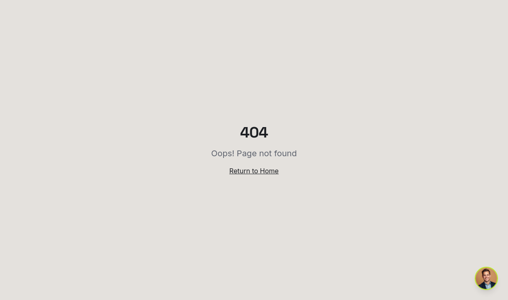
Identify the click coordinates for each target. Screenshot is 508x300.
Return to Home (254, 171)
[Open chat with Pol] (486, 278)
